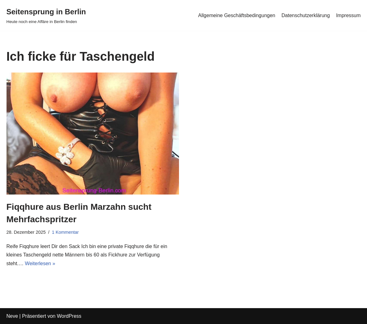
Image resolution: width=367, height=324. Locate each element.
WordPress (69, 316)
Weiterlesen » (40, 263)
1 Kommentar (65, 232)
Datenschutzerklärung (306, 15)
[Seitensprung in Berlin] (46, 15)
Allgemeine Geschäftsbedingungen (236, 15)
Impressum (348, 15)
